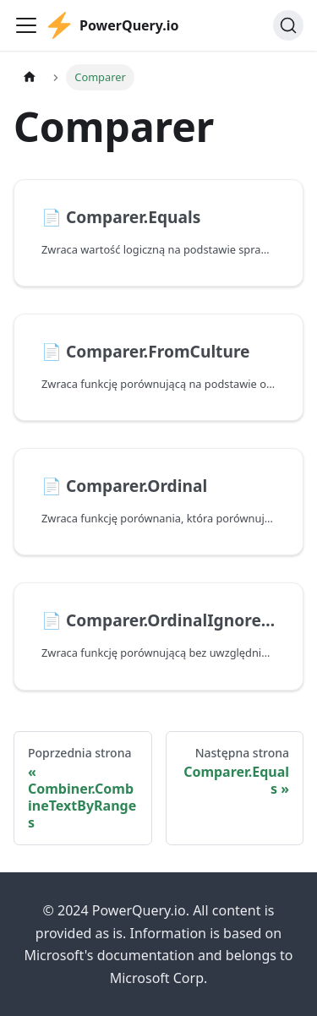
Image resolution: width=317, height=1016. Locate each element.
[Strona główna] (30, 77)
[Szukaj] (288, 25)
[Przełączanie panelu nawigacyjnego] (26, 25)
